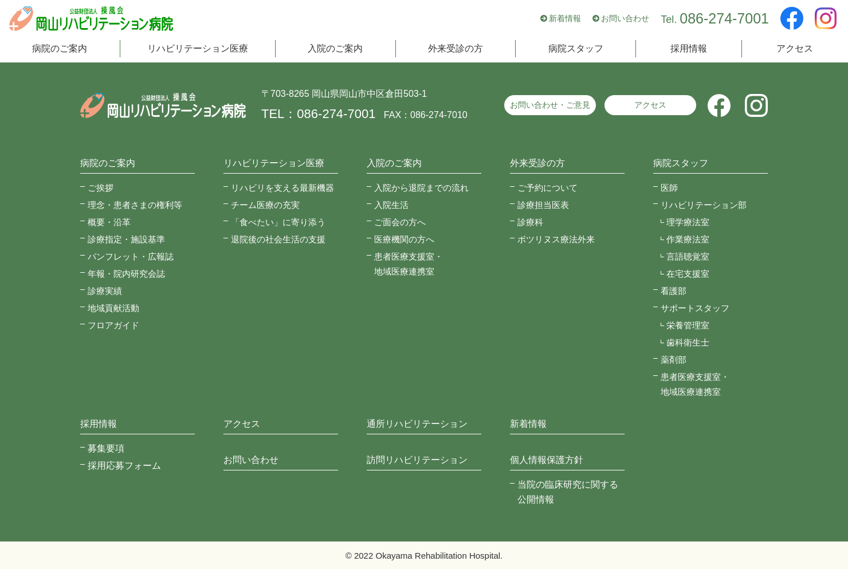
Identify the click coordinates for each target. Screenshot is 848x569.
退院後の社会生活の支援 (278, 239)
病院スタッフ (575, 50)
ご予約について (547, 188)
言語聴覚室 (687, 256)
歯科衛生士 (687, 342)
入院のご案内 (335, 50)
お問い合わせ (625, 19)
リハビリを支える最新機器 (282, 188)
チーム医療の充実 (265, 205)
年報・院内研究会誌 (126, 273)
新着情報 (565, 19)
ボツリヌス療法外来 (556, 239)
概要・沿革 (109, 222)
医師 (669, 188)
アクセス (794, 50)
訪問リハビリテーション (417, 460)
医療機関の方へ (404, 239)
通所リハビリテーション (417, 424)
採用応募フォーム (124, 465)
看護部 (673, 291)
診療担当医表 (543, 205)
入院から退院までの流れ (421, 188)
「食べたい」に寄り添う (278, 222)
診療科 (530, 222)
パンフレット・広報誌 (131, 256)
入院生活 (391, 205)
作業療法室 (687, 239)
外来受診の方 (455, 50)
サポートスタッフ (695, 308)
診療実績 (105, 291)
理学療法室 (687, 222)
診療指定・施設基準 (126, 239)
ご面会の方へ (400, 222)
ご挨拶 (100, 188)
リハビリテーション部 (704, 205)
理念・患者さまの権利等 (135, 205)
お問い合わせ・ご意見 (550, 104)
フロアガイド (113, 325)
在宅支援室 (687, 273)
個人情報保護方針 (546, 460)
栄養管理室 (687, 325)
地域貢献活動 (113, 308)
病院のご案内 (59, 50)
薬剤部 (673, 359)
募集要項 (106, 448)
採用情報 (688, 50)
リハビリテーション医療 (197, 50)
